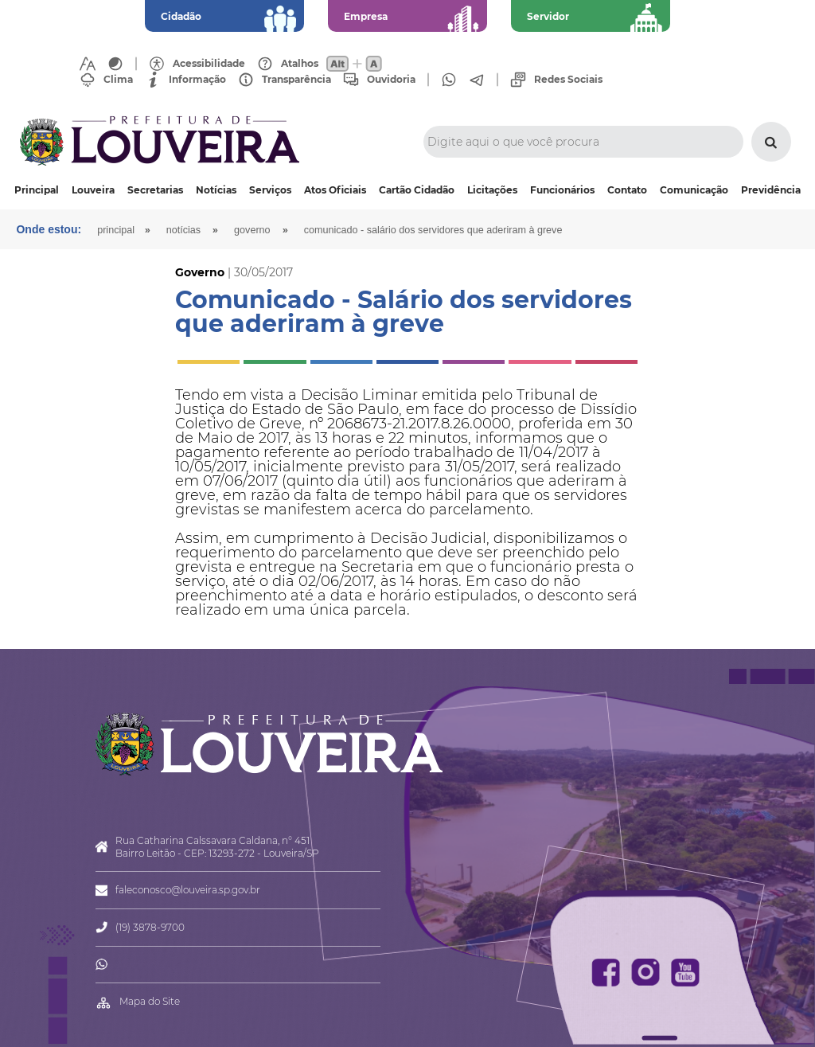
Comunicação (694, 190)
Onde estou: (48, 229)
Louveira (93, 190)
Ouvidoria (391, 79)
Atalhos (299, 63)
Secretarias (155, 190)
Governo (252, 230)
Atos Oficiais (335, 190)
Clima (118, 79)
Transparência (296, 79)
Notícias (216, 190)
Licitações (492, 190)
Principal (36, 190)
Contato (627, 190)
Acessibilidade (209, 63)
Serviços (270, 190)
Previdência (771, 190)
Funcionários (562, 190)
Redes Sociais (568, 79)
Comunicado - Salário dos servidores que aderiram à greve (433, 230)
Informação (197, 79)
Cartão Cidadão (416, 190)
